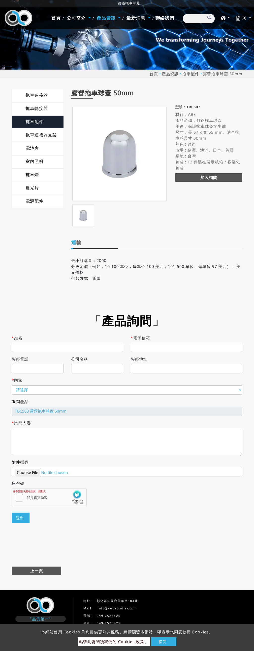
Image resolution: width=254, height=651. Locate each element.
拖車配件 (190, 74)
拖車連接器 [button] (37, 95)
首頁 (56, 17)
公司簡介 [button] (77, 18)
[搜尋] (199, 18)
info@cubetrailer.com (117, 608)
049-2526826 (109, 616)
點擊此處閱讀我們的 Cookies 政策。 (114, 641)
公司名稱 (79, 359)
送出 (20, 518)
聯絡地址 (139, 359)
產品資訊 (170, 74)
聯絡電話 (20, 359)
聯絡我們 (164, 18)
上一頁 (36, 570)
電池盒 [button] (32, 148)
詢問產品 (20, 401)
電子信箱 (140, 338)
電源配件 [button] (34, 201)
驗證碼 (18, 483)
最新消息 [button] (137, 18)
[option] (119, 154)
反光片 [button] (32, 188)
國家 (17, 380)
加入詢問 (208, 177)
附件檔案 (20, 462)
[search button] (208, 19)
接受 (162, 641)
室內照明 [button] (34, 161)
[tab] (38, 95)
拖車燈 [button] (32, 174)
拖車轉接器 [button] (37, 108)
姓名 (17, 338)
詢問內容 (21, 423)
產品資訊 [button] (107, 18)
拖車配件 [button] (34, 121)
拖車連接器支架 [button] (41, 135)
